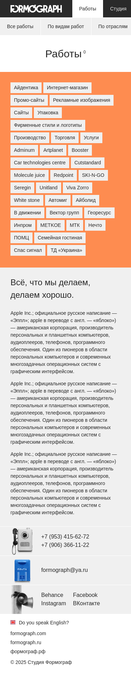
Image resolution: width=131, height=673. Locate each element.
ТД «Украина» (66, 250)
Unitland (48, 187)
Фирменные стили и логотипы (48, 125)
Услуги (91, 137)
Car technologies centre (40, 162)
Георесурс (99, 212)
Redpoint (63, 175)
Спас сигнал (28, 250)
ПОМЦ (21, 237)
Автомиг (58, 200)
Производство (30, 137)
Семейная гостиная (60, 237)
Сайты (21, 112)
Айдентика (26, 87)
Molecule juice (29, 175)
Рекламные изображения (81, 100)
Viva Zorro (77, 187)
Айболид (86, 200)
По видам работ (66, 26)
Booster (80, 150)
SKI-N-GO (93, 175)
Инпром (23, 225)
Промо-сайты (29, 100)
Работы (87, 8)
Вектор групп (64, 212)
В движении (27, 212)
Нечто (95, 225)
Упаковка (47, 112)
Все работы (20, 26)
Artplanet (53, 150)
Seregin (22, 187)
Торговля (64, 137)
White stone (27, 200)
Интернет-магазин (67, 87)
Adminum (24, 150)
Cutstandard (87, 162)
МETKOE (51, 225)
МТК (75, 225)
